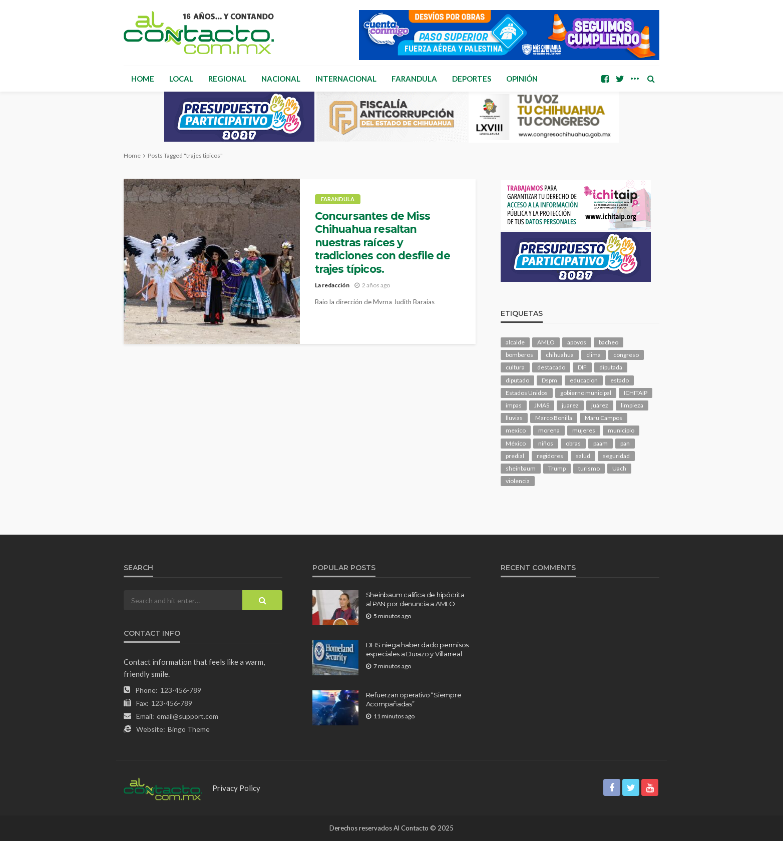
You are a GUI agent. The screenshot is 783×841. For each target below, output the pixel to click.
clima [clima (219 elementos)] (593, 354)
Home (142, 78)
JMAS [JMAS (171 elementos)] (541, 405)
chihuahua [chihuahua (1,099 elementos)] (560, 354)
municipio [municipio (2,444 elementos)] (621, 430)
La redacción (332, 285)
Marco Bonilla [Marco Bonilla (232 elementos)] (553, 418)
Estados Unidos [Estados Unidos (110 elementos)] (527, 392)
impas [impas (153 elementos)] (514, 405)
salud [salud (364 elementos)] (583, 456)
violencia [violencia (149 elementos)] (518, 481)
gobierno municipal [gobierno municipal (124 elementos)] (585, 392)
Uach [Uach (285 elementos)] (619, 468)
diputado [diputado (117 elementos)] (517, 380)
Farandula (414, 78)
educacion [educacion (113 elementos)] (584, 380)
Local (181, 78)
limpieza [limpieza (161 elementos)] (632, 405)
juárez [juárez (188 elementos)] (599, 405)
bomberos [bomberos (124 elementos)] (519, 354)
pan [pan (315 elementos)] (625, 443)
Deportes (471, 78)
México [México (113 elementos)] (516, 443)
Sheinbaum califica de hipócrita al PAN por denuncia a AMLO (415, 599)
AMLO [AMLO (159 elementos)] (546, 342)
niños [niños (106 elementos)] (545, 443)
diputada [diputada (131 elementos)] (610, 367)
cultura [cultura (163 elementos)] (515, 367)
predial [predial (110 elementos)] (515, 456)
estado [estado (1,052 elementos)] (619, 380)
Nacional (280, 78)
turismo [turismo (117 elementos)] (589, 468)
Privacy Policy (236, 787)
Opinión (522, 78)
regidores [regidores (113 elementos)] (550, 456)
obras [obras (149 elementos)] (573, 443)
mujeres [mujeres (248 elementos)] (583, 430)
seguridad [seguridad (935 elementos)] (616, 456)
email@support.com (187, 716)
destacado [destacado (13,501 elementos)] (551, 367)
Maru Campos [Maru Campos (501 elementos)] (603, 418)
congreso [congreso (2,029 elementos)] (626, 354)
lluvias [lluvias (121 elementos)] (514, 418)
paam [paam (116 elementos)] (600, 443)
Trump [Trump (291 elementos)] (557, 468)
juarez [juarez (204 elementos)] (570, 405)
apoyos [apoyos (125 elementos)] (576, 342)
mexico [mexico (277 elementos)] (516, 430)
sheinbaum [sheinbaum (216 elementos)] (521, 468)
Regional (227, 78)
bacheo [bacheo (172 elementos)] (608, 342)
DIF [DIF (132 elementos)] (582, 367)
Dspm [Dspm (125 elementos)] (549, 380)
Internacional (345, 78)
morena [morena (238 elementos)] (549, 430)
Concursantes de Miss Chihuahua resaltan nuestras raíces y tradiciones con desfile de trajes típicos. (382, 242)
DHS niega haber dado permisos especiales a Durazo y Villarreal (417, 649)
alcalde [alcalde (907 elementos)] (515, 342)
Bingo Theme (189, 729)
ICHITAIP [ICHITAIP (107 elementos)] (635, 392)
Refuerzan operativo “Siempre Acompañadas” (414, 699)
